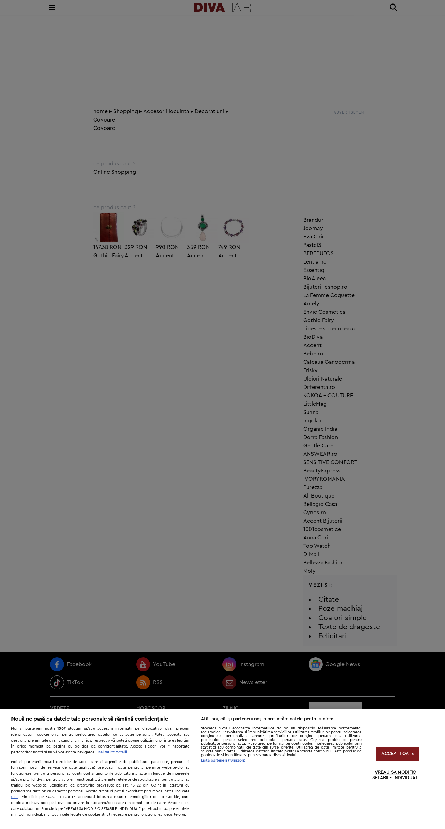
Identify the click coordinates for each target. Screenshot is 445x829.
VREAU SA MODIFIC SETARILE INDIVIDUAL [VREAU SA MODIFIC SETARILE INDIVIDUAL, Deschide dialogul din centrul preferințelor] (395, 776)
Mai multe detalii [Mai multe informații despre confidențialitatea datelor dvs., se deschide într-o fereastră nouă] (112, 752)
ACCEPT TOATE (397, 754)
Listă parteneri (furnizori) (223, 760)
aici (14, 797)
